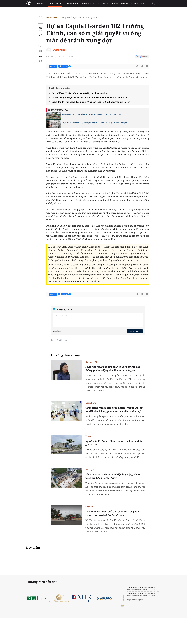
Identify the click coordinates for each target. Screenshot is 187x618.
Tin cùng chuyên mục (66, 355)
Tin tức (89, 436)
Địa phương (51, 17)
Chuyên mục (55, 3)
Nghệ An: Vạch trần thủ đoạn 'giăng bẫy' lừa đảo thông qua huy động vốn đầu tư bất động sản (112, 368)
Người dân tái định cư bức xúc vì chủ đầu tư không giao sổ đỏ (114, 443)
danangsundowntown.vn (136, 589)
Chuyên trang (71, 3)
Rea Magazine (101, 3)
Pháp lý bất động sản (71, 17)
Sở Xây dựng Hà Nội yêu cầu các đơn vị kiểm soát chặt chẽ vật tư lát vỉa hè (89, 97)
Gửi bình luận (134, 331)
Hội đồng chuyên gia (119, 3)
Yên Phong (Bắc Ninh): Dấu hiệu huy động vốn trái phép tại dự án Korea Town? (113, 476)
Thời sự (89, 506)
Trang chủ (41, 3)
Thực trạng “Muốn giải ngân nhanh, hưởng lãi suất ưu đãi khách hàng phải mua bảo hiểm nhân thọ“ (114, 409)
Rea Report (86, 3)
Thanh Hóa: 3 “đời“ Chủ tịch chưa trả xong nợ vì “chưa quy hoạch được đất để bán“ (112, 513)
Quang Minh (59, 49)
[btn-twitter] (142, 66)
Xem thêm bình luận (60, 340)
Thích (63, 66)
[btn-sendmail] (146, 66)
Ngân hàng (90, 403)
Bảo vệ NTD (91, 17)
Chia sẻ (52, 66)
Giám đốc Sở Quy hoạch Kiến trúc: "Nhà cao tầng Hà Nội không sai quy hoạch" (91, 101)
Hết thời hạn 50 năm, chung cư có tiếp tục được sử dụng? (81, 93)
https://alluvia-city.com (135, 600)
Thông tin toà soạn (139, 3)
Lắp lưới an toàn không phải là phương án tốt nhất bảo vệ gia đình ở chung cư (94, 122)
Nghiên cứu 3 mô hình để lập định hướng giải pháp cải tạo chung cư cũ (91, 114)
